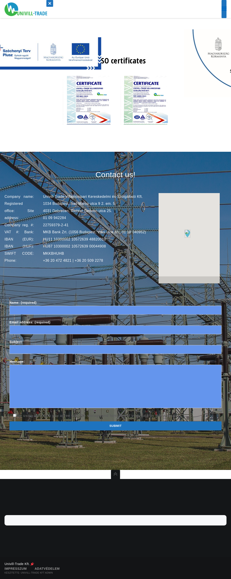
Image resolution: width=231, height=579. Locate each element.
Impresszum (16, 568)
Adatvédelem (47, 568)
